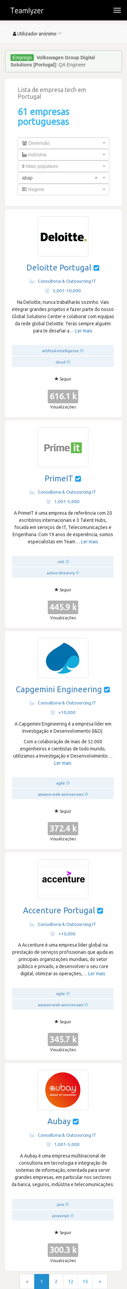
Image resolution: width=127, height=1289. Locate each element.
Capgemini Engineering (59, 689)
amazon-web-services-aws (60, 794)
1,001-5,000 (63, 501)
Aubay (59, 1121)
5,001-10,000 (63, 290)
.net (60, 562)
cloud (60, 362)
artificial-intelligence (60, 351)
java (60, 1204)
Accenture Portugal (59, 910)
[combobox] (63, 143)
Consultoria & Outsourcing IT (63, 281)
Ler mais (83, 330)
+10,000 (63, 712)
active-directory (61, 573)
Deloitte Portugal (58, 267)
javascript (60, 1216)
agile (60, 783)
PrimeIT (59, 478)
